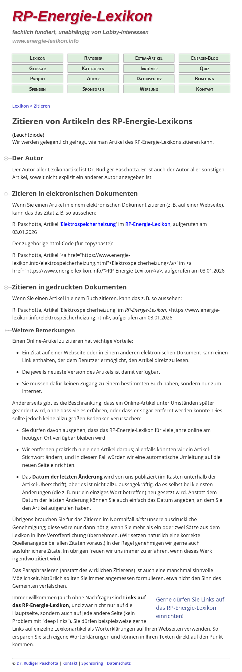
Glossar (37, 68)
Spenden (37, 89)
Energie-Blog (204, 58)
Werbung (149, 89)
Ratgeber (93, 58)
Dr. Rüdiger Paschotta (37, 663)
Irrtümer (149, 68)
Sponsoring (92, 663)
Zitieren (42, 106)
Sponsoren (93, 89)
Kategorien (93, 68)
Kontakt (204, 89)
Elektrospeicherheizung (88, 224)
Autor (93, 78)
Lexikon (37, 58)
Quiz (204, 68)
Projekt (37, 78)
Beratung (204, 78)
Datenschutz (149, 78)
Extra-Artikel (148, 58)
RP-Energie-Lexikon (147, 224)
